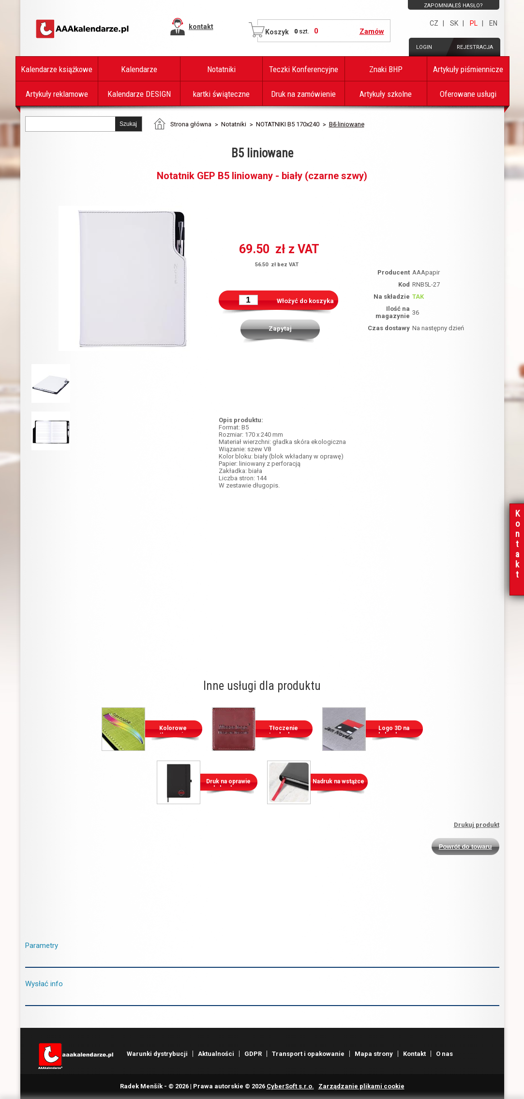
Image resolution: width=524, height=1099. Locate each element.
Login (424, 47)
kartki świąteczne (221, 94)
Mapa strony (374, 1054)
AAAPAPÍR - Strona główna (83, 29)
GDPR (253, 1054)
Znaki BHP (386, 69)
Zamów (371, 31)
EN (493, 23)
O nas (444, 1054)
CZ (434, 23)
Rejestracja (475, 47)
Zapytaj (280, 328)
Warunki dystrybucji (157, 1054)
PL (474, 23)
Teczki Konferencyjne (303, 69)
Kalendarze (139, 69)
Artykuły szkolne (385, 94)
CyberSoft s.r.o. (290, 1086)
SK (454, 23)
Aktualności (216, 1054)
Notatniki (221, 69)
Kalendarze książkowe (56, 69)
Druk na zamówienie (303, 94)
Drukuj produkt (476, 824)
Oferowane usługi (468, 94)
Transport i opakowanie (308, 1054)
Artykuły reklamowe (57, 94)
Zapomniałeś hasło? (453, 5)
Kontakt (414, 1054)
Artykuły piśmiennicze (468, 69)
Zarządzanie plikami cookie (361, 1086)
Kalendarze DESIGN (139, 94)
